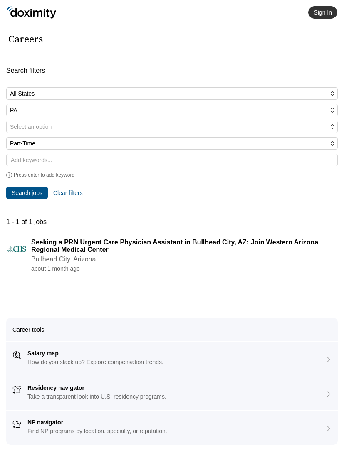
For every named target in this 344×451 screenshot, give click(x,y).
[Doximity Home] (31, 12)
